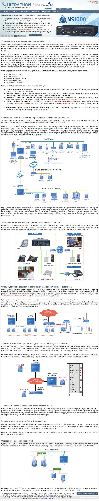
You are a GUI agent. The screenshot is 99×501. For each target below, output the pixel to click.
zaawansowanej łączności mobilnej (51, 300)
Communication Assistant (26, 29)
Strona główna (92, 1)
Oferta (15, 12)
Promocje (35, 12)
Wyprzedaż (46, 12)
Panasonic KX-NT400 (22, 103)
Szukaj (94, 3)
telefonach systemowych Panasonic (67, 101)
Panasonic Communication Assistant (20, 296)
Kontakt (56, 12)
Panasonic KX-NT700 (62, 103)
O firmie (7, 12)
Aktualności (25, 12)
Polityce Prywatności (48, 498)
